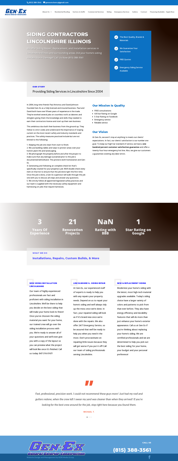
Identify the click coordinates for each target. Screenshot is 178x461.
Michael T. (89, 414)
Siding (109, 12)
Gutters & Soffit (79, 12)
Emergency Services (121, 12)
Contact (144, 12)
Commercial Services (96, 12)
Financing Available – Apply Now (162, 12)
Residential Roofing (62, 12)
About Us (46, 12)
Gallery (135, 12)
